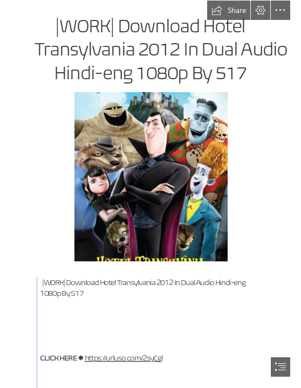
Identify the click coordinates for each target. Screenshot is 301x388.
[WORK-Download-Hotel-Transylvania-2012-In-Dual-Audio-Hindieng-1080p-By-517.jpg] (151, 176)
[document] (150, 194)
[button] (228, 10)
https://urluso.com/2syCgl (124, 358)
